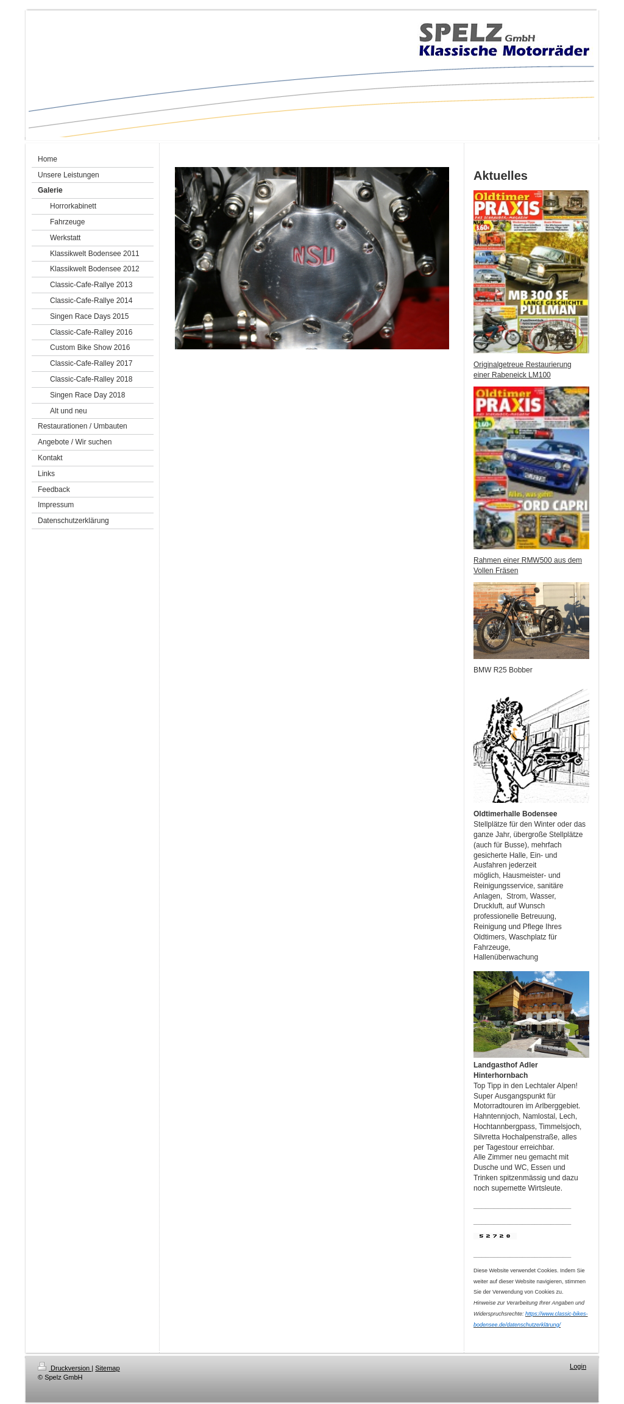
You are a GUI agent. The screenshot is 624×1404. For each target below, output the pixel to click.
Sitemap (107, 1368)
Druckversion (64, 1368)
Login (578, 1366)
